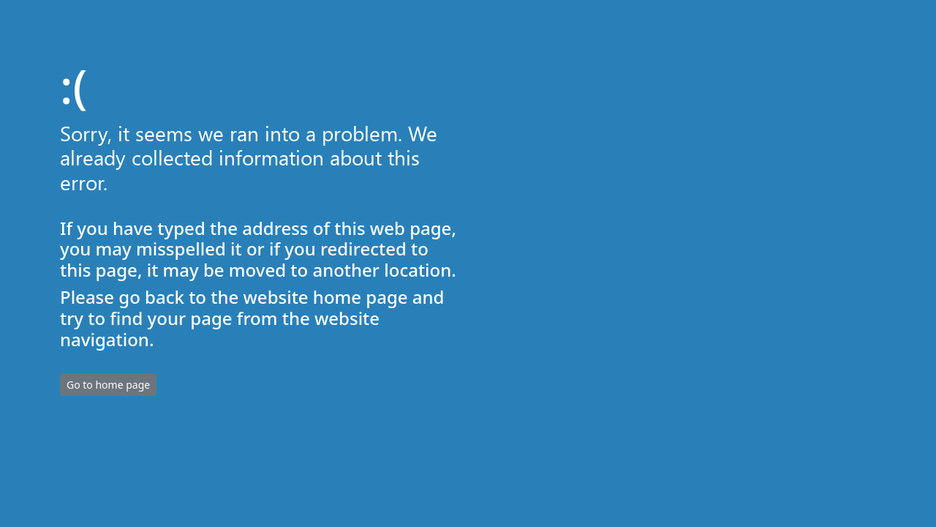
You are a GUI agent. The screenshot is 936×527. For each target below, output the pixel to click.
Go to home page (108, 385)
